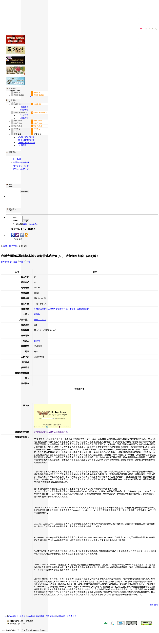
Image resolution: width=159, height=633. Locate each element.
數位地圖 (13, 246)
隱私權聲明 (50, 616)
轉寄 (28, 262)
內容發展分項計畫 (21, 166)
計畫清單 (24, 115)
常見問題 (22, 145)
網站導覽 (11, 616)
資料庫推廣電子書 (21, 169)
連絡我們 (30, 616)
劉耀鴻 (37, 341)
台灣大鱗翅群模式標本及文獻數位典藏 (51, 432)
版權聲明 (40, 616)
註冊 (25, 224)
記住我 (16, 239)
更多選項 (154, 605)
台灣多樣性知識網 (21, 162)
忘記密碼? (33, 224)
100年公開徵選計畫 (26, 143)
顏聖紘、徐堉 (40, 320)
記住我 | (17, 224)
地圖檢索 (24, 118)
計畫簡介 (21, 616)
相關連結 (61, 616)
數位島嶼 (17, 159)
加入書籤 (13, 262)
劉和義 (37, 314)
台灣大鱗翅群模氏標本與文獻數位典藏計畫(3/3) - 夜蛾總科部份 (61, 309)
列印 (21, 262)
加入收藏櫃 (5, 262)
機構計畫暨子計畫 (26, 137)
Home (4, 616)
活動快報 (24, 110)
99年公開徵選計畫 (26, 140)
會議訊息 (24, 107)
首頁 (5, 246)
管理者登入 (72, 616)
